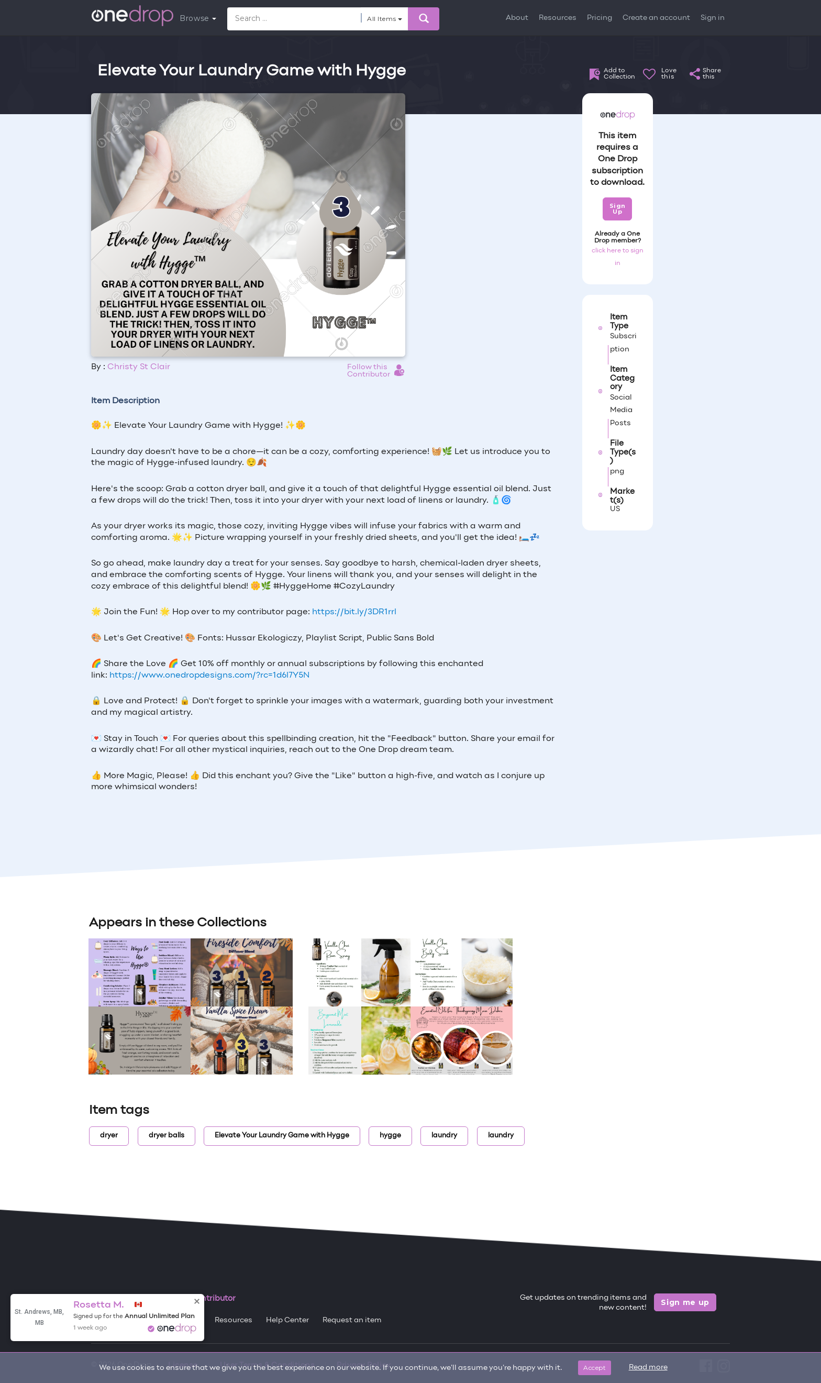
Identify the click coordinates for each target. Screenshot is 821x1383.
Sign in (713, 18)
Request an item (352, 1320)
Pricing (599, 18)
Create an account (656, 18)
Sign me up (685, 1302)
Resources (557, 18)
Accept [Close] (594, 1367)
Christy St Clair (138, 367)
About (517, 18)
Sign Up (617, 208)
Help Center (287, 1320)
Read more (648, 1367)
